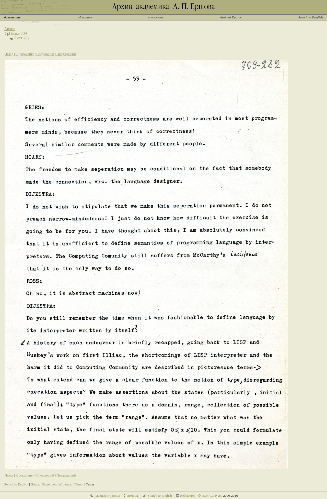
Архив (9, 29)
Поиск (35, 484)
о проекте (156, 17)
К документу (25, 54)
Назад (9, 54)
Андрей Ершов (231, 17)
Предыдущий (66, 54)
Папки (79, 484)
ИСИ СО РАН (211, 495)
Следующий (45, 54)
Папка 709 (18, 33)
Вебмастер (187, 495)
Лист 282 (22, 38)
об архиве (85, 17)
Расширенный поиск (57, 484)
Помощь (133, 495)
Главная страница (107, 495)
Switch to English (310, 17)
